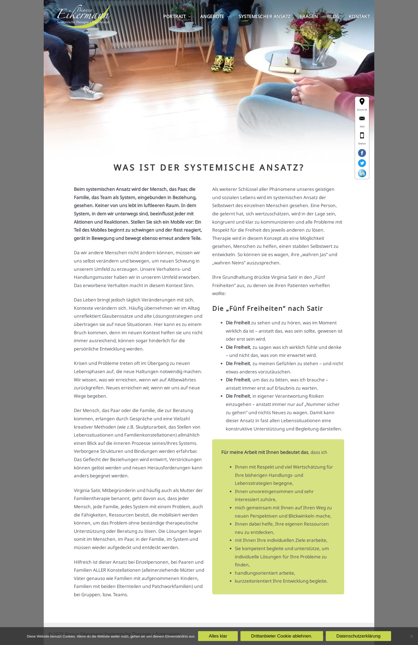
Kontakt (359, 16)
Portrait (174, 16)
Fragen (309, 16)
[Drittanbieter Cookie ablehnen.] (411, 636)
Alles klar (218, 636)
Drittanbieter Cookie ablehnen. (281, 636)
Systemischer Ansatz (265, 16)
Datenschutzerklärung (358, 636)
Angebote (212, 16)
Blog (333, 16)
